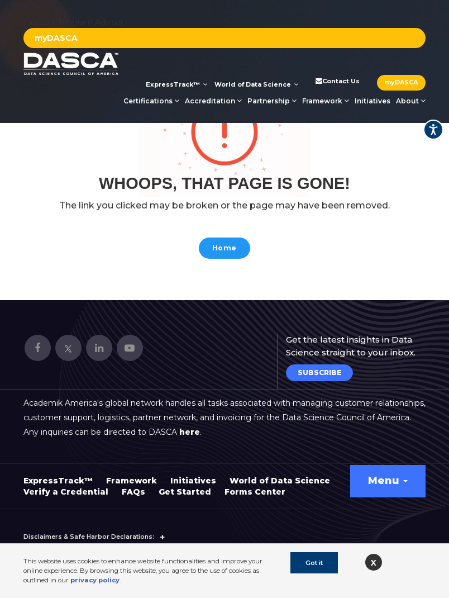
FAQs (133, 487)
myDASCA (56, 38)
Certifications (151, 101)
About (411, 101)
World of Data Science (256, 84)
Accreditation (213, 101)
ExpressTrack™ (177, 84)
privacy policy (95, 580)
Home (224, 249)
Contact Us (337, 81)
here (189, 427)
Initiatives (372, 101)
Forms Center (255, 487)
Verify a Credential (65, 487)
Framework (325, 101)
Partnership (272, 101)
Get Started (185, 487)
